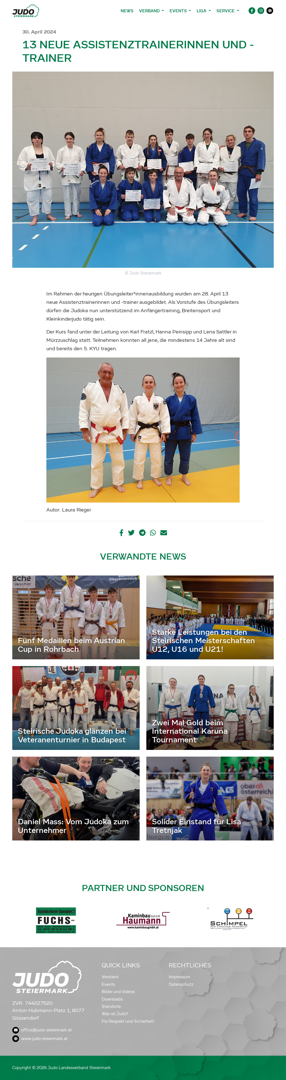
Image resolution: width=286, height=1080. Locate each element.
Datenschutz (181, 984)
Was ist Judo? (115, 1013)
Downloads (112, 999)
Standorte (111, 1006)
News (127, 10)
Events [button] (179, 10)
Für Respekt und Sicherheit (128, 1021)
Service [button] (226, 10)
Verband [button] (150, 10)
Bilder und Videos (118, 991)
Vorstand (110, 976)
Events (108, 984)
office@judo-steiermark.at (42, 1029)
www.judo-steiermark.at (40, 1038)
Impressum (179, 976)
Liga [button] (202, 10)
